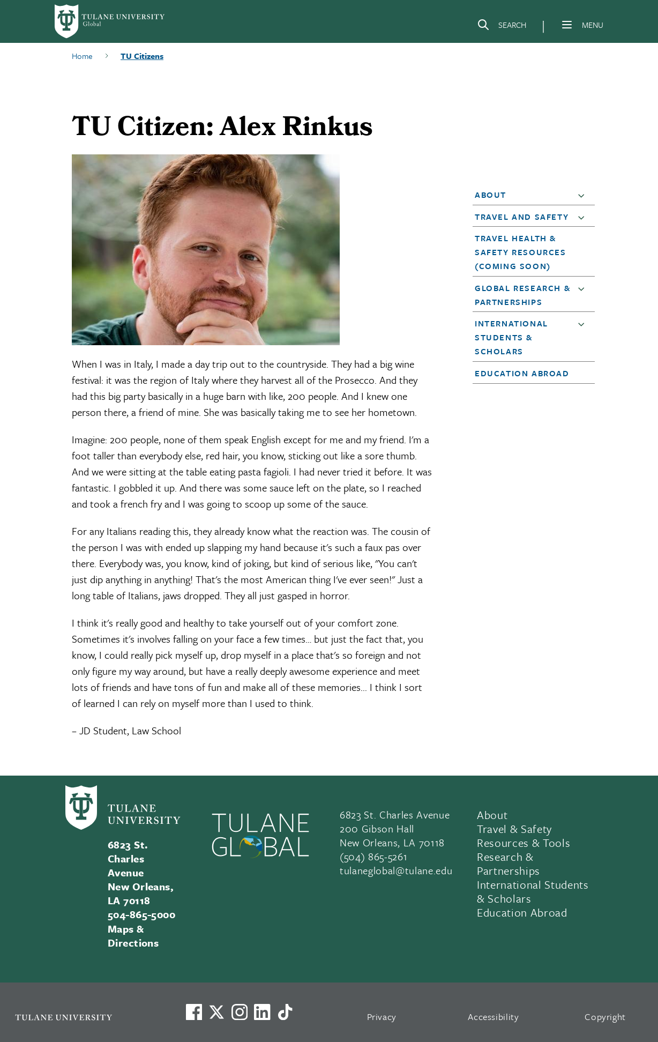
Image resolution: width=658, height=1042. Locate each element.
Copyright (605, 1016)
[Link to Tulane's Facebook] (239, 1012)
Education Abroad (522, 373)
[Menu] (566, 24)
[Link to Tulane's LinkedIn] (262, 1012)
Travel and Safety (522, 216)
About (490, 194)
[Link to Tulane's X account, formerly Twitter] (216, 1012)
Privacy (382, 1016)
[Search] (501, 26)
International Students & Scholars (511, 337)
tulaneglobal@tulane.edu (396, 870)
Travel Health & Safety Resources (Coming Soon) (520, 252)
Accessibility (493, 1016)
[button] (583, 195)
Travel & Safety (514, 829)
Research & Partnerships (508, 864)
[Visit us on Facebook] (194, 1012)
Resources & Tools (523, 843)
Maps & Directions (133, 935)
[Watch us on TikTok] (285, 1012)
